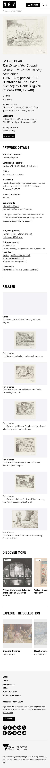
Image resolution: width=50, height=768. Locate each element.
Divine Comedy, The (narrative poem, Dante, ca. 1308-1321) (24, 250)
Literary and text (25, 234)
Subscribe (9, 719)
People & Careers (10, 692)
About (5, 677)
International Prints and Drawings (17, 209)
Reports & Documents (12, 696)
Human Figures (9, 234)
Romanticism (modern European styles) (20, 270)
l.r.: (19, 183)
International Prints (11, 206)
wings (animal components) (15, 261)
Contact (6, 681)
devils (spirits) (9, 246)
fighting (6, 255)
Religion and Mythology (13, 237)
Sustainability (9, 684)
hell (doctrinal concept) (20, 255)
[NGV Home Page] (9, 4)
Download (9, 136)
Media (5, 688)
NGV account (8, 712)
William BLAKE (14, 61)
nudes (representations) (13, 258)
